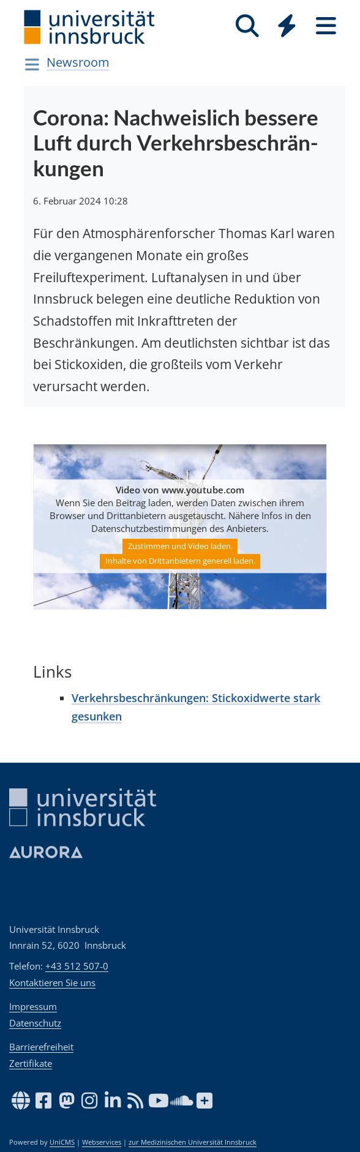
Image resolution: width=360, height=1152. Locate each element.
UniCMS (62, 1142)
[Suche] (247, 26)
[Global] (286, 27)
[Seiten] (325, 26)
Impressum (33, 1006)
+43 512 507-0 (76, 966)
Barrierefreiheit (41, 1047)
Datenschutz (35, 1023)
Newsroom (78, 62)
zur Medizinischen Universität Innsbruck (193, 1142)
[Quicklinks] (286, 26)
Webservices (101, 1142)
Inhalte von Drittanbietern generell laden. (180, 561)
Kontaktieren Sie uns (52, 982)
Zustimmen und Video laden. (180, 546)
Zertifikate (30, 1063)
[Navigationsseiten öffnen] (32, 64)
